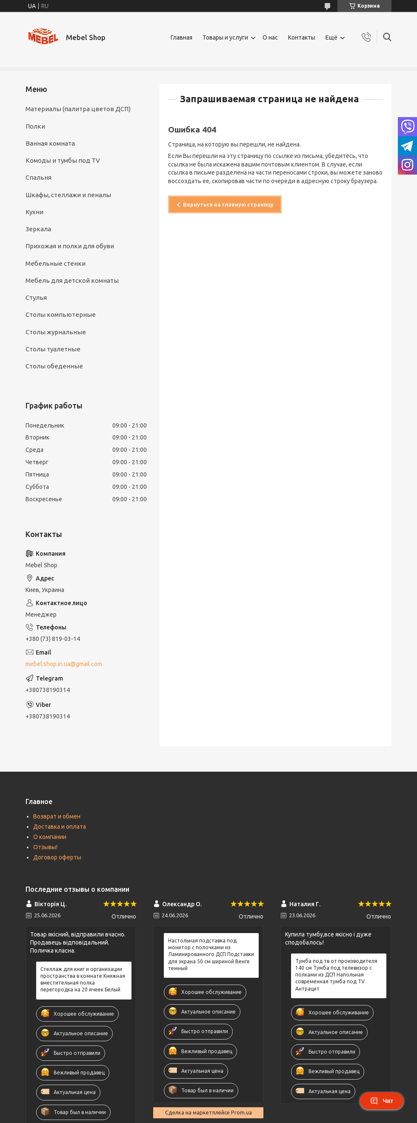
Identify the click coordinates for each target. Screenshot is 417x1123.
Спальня (38, 177)
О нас (270, 37)
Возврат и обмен (56, 816)
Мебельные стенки (56, 263)
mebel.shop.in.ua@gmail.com (64, 664)
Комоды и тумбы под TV (63, 160)
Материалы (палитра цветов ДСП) (78, 108)
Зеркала (38, 229)
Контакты (301, 37)
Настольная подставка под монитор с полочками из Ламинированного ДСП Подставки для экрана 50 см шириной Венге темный (211, 954)
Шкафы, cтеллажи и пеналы (68, 194)
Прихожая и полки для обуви (70, 246)
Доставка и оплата (59, 826)
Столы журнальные (56, 332)
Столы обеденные (54, 366)
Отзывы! (45, 847)
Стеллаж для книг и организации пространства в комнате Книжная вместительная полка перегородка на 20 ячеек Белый (82, 979)
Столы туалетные (53, 349)
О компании (49, 836)
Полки (35, 126)
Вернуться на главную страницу (228, 204)
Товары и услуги (225, 37)
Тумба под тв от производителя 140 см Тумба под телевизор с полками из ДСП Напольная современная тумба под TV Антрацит (336, 974)
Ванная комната (50, 143)
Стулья (36, 297)
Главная (181, 37)
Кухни (34, 211)
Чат (381, 1101)
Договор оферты (57, 857)
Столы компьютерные (61, 314)
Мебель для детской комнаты (72, 280)
